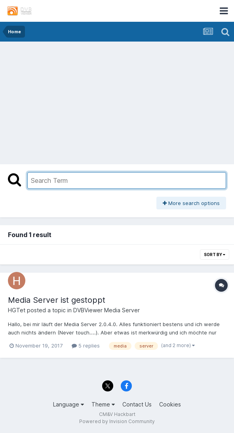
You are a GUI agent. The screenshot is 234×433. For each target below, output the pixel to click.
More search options (191, 203)
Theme (103, 404)
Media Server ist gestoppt (56, 300)
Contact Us (137, 404)
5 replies (86, 345)
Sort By (214, 254)
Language (68, 404)
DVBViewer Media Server (106, 310)
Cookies (170, 404)
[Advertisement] (117, 101)
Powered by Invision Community (117, 421)
